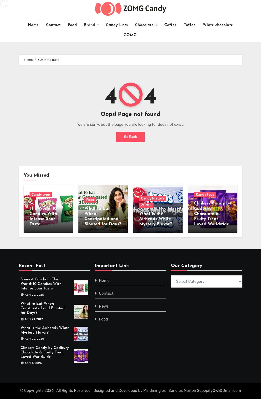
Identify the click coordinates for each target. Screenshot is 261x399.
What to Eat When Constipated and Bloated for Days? (42, 308)
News (104, 306)
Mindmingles (154, 390)
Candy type (40, 195)
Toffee (190, 25)
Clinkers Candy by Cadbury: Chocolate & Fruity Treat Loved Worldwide (212, 213)
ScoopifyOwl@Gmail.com (219, 390)
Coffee (170, 25)
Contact (53, 25)
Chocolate (145, 25)
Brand (90, 25)
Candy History (152, 198)
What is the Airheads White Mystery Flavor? (155, 219)
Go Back (130, 137)
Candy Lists (117, 25)
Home (33, 25)
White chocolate (218, 25)
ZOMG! (131, 35)
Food (72, 25)
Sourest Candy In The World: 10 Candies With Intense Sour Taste (47, 213)
